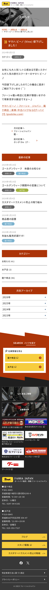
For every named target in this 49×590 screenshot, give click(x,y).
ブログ (24, 536)
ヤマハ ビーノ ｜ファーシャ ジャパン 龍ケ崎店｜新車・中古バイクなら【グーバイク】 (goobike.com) (24, 110)
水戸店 (22, 190)
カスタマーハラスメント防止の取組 (24, 553)
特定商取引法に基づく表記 (13, 573)
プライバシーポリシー (11, 579)
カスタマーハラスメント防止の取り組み (22, 202)
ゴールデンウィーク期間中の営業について (24, 185)
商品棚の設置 (9, 219)
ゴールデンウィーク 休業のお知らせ (21, 168)
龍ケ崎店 (22, 173)
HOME (4, 29)
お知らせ (14, 29)
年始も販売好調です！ (13, 235)
